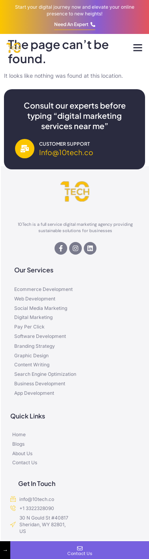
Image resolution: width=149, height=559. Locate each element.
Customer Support (64, 144)
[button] (137, 47)
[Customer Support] (24, 148)
